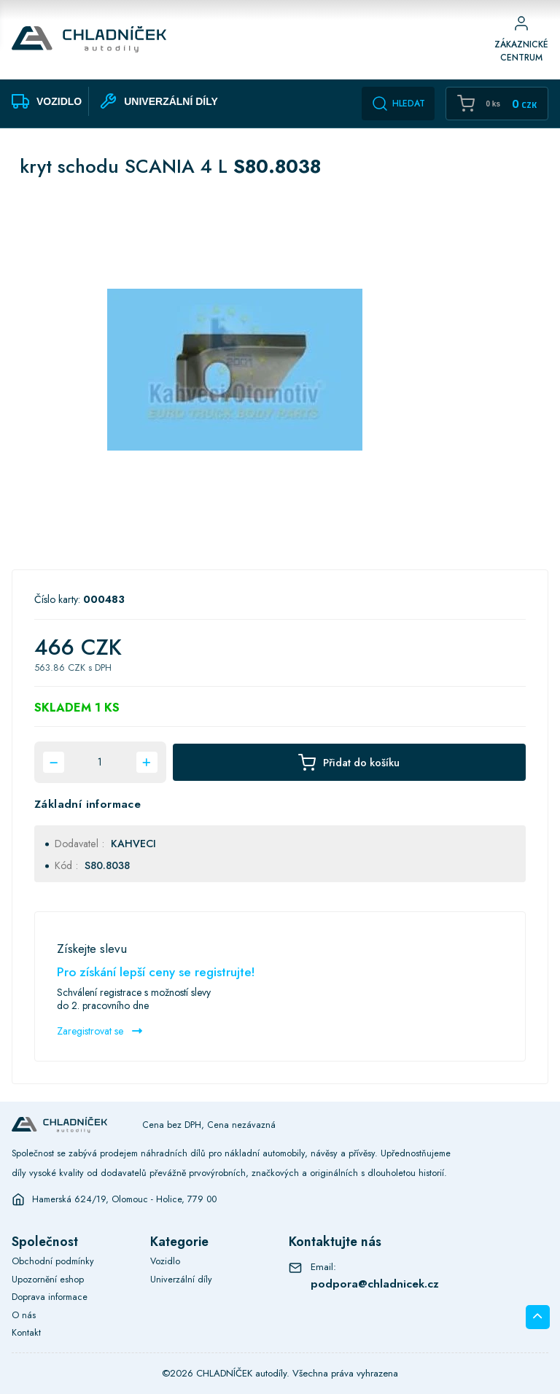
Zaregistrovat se (99, 1031)
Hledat (398, 103)
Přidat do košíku (349, 762)
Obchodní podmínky (53, 1261)
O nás (24, 1315)
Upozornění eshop (48, 1279)
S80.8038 (107, 865)
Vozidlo (165, 1261)
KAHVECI (133, 843)
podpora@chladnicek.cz (375, 1284)
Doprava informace (50, 1297)
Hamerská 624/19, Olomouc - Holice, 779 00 (124, 1199)
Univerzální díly (181, 1279)
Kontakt (26, 1332)
